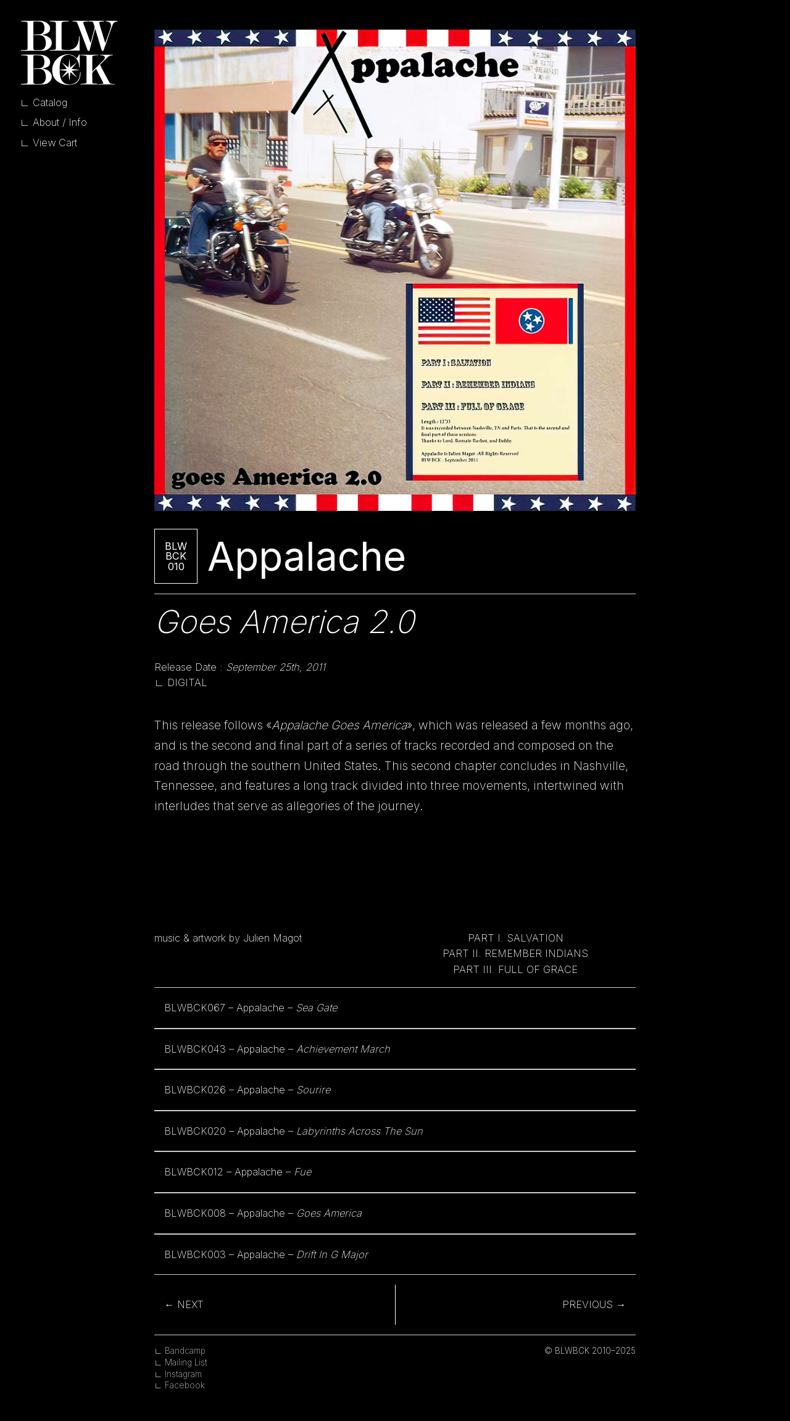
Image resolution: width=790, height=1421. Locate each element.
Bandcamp (185, 1351)
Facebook (185, 1385)
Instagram (183, 1374)
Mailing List (186, 1362)
